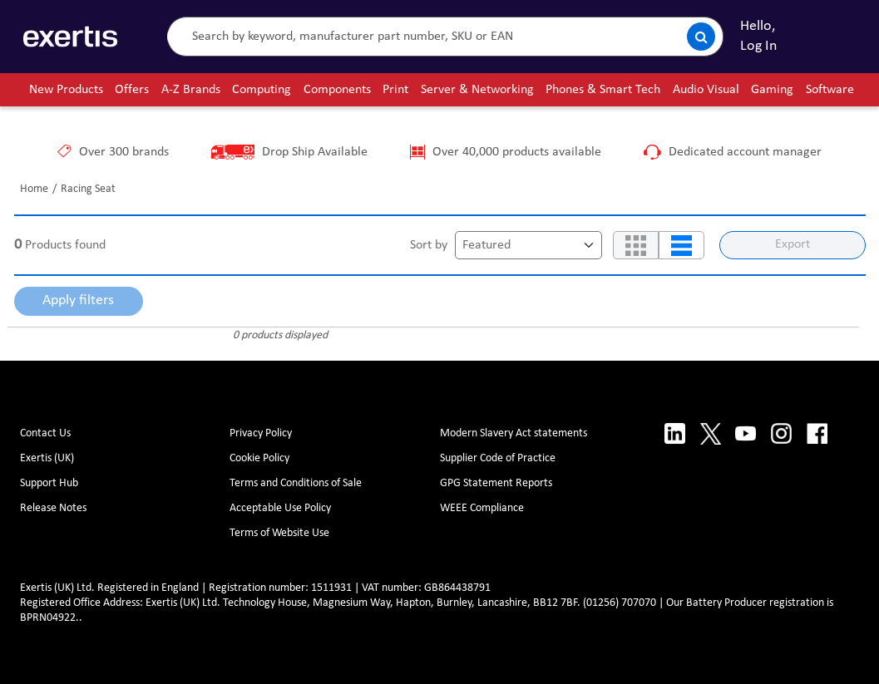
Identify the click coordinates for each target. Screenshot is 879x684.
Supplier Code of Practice (498, 458)
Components (337, 89)
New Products (66, 89)
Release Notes (53, 508)
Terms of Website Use (279, 533)
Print (395, 89)
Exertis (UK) (47, 458)
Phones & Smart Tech (603, 89)
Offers (132, 89)
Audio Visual (706, 89)
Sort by (428, 245)
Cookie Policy (259, 458)
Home (34, 189)
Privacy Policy (261, 433)
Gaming (772, 89)
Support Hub (49, 483)
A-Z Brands (190, 89)
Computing (261, 89)
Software (830, 89)
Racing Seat (88, 189)
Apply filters (78, 300)
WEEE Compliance (482, 508)
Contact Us (45, 433)
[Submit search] (701, 36)
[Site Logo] (70, 37)
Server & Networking (477, 89)
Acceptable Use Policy (280, 508)
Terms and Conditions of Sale (296, 483)
